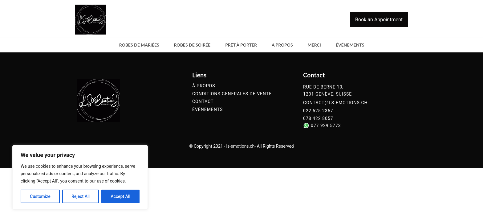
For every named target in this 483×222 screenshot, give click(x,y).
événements (350, 44)
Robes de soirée (192, 44)
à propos (203, 86)
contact (203, 101)
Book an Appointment (379, 20)
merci (314, 44)
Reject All (80, 196)
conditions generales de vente (232, 94)
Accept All (120, 196)
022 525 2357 (318, 111)
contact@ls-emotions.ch (335, 103)
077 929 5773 (326, 125)
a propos (282, 44)
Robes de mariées (139, 44)
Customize (40, 196)
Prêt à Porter (241, 44)
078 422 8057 (318, 118)
